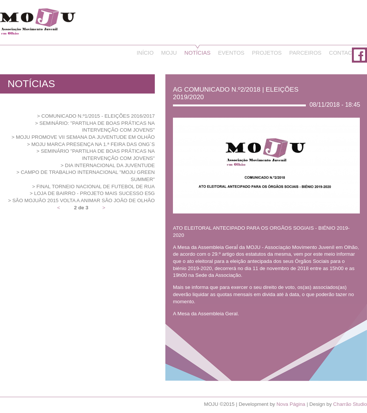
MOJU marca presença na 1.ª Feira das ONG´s (93, 144)
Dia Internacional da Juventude (110, 165)
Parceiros (305, 53)
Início (145, 53)
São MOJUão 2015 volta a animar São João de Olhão (83, 200)
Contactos (346, 53)
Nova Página (290, 404)
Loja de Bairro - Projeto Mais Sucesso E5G (94, 193)
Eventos (231, 53)
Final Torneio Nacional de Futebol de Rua (95, 186)
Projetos (267, 53)
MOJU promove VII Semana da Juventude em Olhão (85, 137)
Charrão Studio (350, 404)
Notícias (197, 53)
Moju (169, 53)
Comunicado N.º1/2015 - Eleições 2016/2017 (98, 116)
